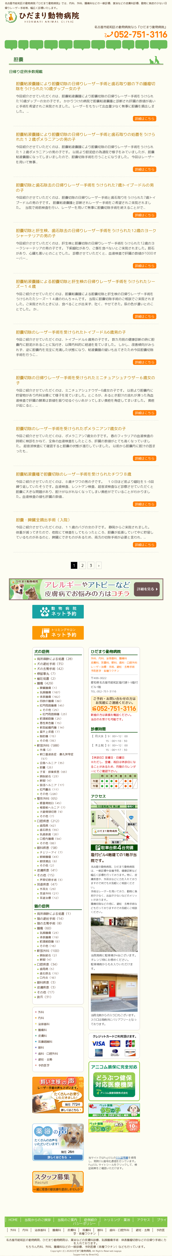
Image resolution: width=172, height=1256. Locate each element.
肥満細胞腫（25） (51, 719)
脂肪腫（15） (48, 736)
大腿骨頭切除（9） (52, 812)
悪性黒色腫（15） (51, 723)
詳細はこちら (144, 118)
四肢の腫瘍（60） (51, 701)
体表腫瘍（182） (51, 697)
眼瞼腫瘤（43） (50, 857)
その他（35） (48, 741)
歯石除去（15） (50, 973)
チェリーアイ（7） (52, 852)
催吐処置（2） (47, 678)
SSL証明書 (122, 1158)
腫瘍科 (42, 1030)
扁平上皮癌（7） (50, 732)
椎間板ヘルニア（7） (53, 807)
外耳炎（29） (48, 889)
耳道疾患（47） (48, 884)
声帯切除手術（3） (52, 880)
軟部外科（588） (49, 745)
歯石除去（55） (50, 830)
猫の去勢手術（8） (50, 923)
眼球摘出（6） (49, 861)
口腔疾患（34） (48, 964)
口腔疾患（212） (49, 821)
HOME (13, 1220)
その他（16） (48, 946)
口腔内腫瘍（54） (51, 839)
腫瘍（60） (45, 928)
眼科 (41, 1048)
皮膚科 (42, 1036)
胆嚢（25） (47, 767)
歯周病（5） (47, 969)
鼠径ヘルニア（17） (53, 785)
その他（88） (48, 843)
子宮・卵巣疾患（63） (54, 772)
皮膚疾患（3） (47, 987)
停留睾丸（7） (47, 674)
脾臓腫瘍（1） (49, 688)
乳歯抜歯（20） (50, 834)
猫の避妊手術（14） (51, 918)
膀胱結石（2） (49, 955)
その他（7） (47, 816)
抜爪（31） (45, 997)
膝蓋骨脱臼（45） (51, 803)
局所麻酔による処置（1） (54, 914)
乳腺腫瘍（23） (50, 933)
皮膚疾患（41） (48, 870)
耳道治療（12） (50, 898)
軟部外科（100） (49, 951)
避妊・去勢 (45, 1059)
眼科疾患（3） (47, 982)
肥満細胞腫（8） (50, 941)
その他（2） (47, 865)
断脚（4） (46, 781)
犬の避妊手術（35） (51, 664)
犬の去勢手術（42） (51, 669)
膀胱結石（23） (50, 776)
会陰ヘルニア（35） (53, 763)
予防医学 (43, 1065)
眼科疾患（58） (48, 848)
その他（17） (46, 992)
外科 (41, 1012)
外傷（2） (46, 750)
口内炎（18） (48, 978)
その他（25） (51, 710)
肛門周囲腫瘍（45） (53, 705)
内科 (41, 1018)
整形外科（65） (48, 798)
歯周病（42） (48, 826)
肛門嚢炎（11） (50, 789)
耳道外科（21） (50, 893)
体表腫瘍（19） (50, 937)
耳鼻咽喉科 (45, 1042)
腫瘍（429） (46, 683)
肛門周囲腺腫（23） (55, 714)
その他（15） (46, 875)
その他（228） (49, 794)
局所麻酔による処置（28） (55, 659)
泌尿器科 (43, 1024)
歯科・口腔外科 (48, 1054)
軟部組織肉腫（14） (53, 727)
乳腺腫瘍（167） (51, 692)
